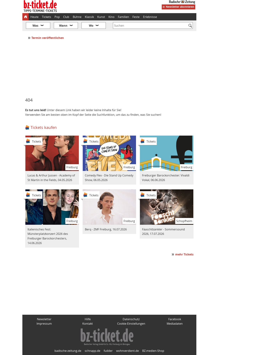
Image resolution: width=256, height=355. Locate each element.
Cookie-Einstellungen (131, 324)
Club (66, 17)
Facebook (174, 319)
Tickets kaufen (44, 127)
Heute (34, 17)
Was (35, 26)
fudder (108, 351)
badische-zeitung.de (68, 351)
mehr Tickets (184, 254)
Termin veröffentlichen (48, 38)
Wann (63, 26)
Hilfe (88, 319)
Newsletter (44, 319)
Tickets (46, 17)
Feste (136, 17)
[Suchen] (190, 26)
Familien (123, 17)
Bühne (77, 17)
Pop (57, 17)
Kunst (101, 17)
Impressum (44, 324)
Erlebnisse (150, 17)
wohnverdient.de (127, 351)
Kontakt (87, 324)
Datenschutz (131, 319)
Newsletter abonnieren (180, 6)
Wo (91, 26)
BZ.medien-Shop (153, 351)
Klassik (89, 17)
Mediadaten (175, 324)
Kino (111, 17)
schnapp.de (92, 351)
